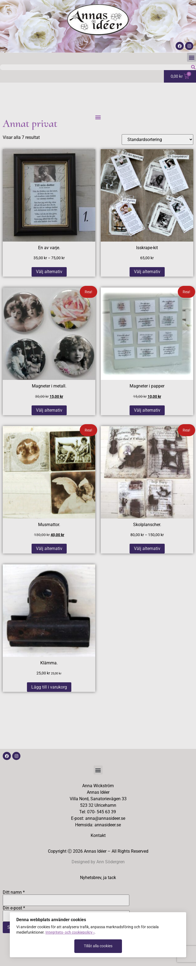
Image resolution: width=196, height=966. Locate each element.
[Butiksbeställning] (157, 139)
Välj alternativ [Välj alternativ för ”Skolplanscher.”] (147, 548)
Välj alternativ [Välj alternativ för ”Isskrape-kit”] (147, 271)
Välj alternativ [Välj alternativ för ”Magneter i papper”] (147, 410)
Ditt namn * (66, 896)
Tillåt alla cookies (98, 946)
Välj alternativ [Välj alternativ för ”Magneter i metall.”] (49, 410)
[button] (191, 57)
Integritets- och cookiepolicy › (69, 932)
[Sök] (193, 67)
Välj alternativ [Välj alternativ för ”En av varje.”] (49, 271)
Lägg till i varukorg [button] (49, 687)
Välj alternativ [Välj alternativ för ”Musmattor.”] (49, 548)
